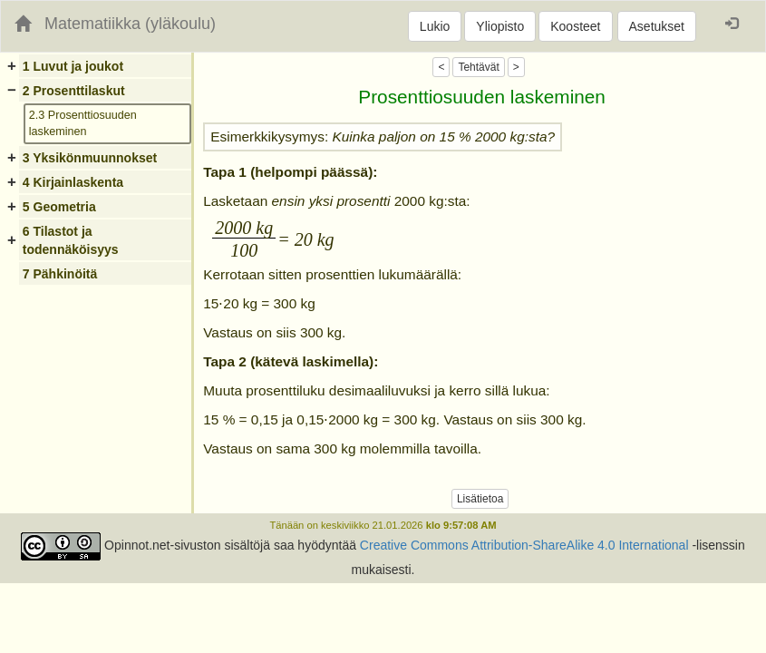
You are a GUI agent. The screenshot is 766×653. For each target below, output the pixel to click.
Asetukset (656, 26)
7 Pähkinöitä (60, 274)
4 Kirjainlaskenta (73, 182)
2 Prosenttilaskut (74, 90)
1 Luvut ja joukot (73, 66)
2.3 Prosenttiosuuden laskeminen (83, 123)
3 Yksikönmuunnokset (90, 158)
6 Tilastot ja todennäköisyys (71, 240)
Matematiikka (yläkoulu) (130, 24)
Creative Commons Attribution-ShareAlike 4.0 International (524, 545)
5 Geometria (59, 207)
